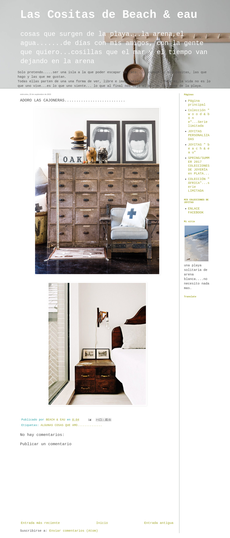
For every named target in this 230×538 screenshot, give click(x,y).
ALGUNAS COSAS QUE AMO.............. (71, 425)
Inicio (102, 523)
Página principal (197, 103)
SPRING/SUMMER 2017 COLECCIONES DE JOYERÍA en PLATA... (199, 165)
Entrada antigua (158, 523)
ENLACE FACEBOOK (196, 210)
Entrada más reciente (40, 523)
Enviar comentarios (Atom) (73, 531)
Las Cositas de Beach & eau (108, 14)
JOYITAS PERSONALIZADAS (199, 135)
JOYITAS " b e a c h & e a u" (199, 148)
